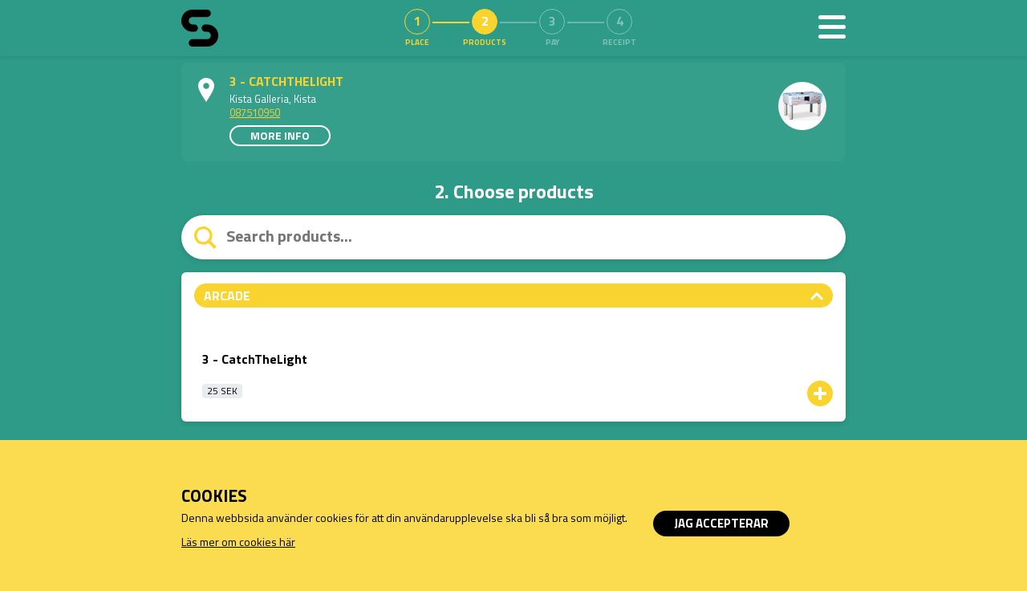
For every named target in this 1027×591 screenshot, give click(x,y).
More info (280, 135)
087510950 (254, 112)
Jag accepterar (721, 523)
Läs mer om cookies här (238, 541)
